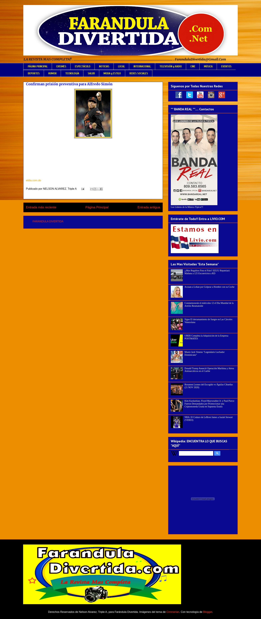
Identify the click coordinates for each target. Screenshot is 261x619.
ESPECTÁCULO (82, 66)
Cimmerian (172, 611)
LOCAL (121, 66)
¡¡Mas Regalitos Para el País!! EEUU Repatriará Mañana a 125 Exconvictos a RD (207, 272)
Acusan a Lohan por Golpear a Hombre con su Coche (210, 287)
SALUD (91, 73)
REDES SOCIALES (139, 73)
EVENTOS (226, 66)
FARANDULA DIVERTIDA (48, 221)
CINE (192, 66)
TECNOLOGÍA (72, 73)
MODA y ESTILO (112, 73)
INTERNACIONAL (142, 66)
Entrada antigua (149, 207)
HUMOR (52, 73)
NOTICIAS (104, 66)
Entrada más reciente (41, 207)
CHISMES (61, 66)
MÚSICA (208, 66)
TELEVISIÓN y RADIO (170, 66)
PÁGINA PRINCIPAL (38, 66)
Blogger (207, 611)
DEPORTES (34, 73)
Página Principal (97, 207)
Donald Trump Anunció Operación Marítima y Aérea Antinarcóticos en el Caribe (209, 369)
